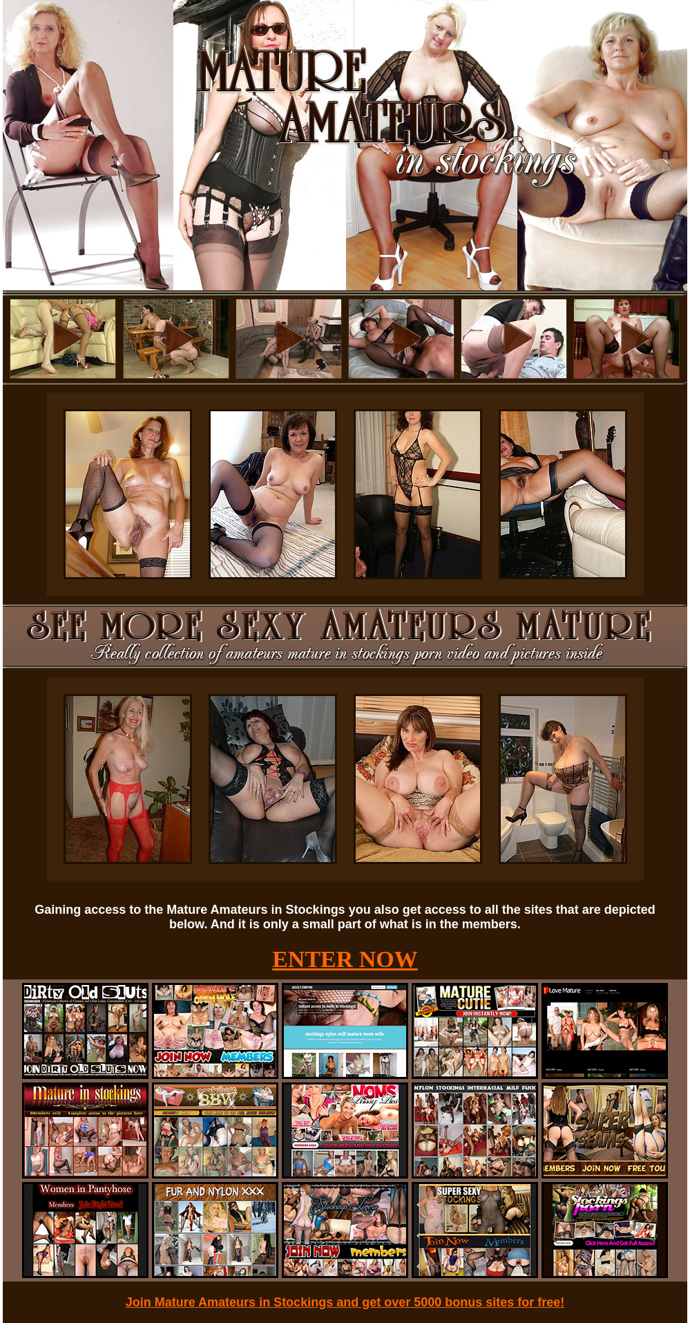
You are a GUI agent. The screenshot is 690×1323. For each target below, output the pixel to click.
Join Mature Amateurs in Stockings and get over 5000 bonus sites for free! (345, 1302)
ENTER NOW (345, 959)
